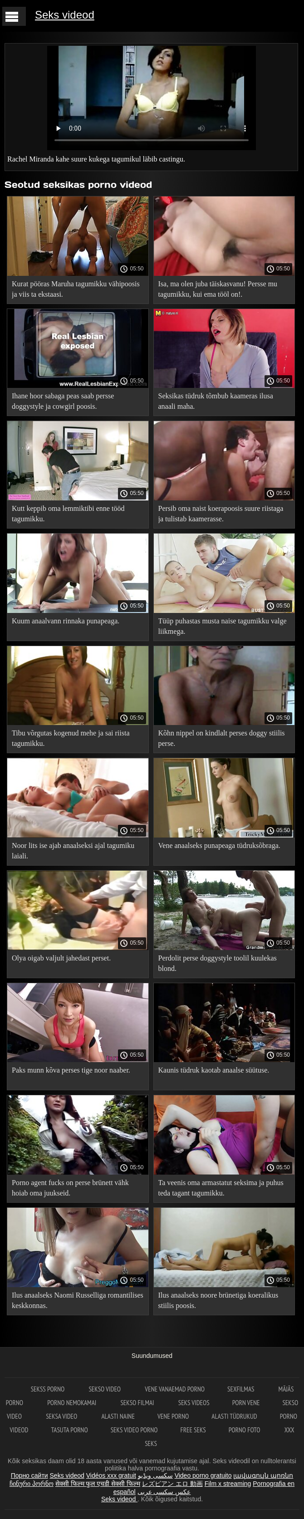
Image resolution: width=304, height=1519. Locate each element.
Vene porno (173, 1416)
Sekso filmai (137, 1402)
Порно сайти (29, 1475)
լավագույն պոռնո (263, 1475)
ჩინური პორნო (32, 1483)
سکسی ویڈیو (155, 1475)
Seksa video (62, 1416)
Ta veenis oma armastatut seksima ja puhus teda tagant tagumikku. (221, 1188)
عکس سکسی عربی (164, 1491)
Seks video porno (134, 1430)
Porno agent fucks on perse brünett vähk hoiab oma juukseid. (70, 1188)
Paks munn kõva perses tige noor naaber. (71, 1070)
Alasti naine (117, 1416)
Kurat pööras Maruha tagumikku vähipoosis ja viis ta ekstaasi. (76, 289)
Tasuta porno (69, 1430)
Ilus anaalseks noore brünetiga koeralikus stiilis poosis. (218, 1300)
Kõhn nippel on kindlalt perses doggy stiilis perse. (221, 738)
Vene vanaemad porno (175, 1389)
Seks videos (194, 1402)
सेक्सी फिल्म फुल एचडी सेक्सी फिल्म (97, 1483)
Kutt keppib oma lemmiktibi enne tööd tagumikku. (68, 514)
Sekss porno (48, 1389)
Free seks (193, 1430)
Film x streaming (228, 1483)
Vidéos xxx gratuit (111, 1475)
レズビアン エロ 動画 (172, 1483)
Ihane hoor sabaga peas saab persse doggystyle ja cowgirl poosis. (63, 401)
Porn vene (246, 1402)
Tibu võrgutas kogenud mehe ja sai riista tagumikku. (71, 738)
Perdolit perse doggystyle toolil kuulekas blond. (217, 963)
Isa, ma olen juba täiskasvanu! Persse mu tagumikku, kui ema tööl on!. (218, 289)
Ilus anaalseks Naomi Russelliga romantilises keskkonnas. (77, 1300)
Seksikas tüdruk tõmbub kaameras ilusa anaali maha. (215, 401)
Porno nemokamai (72, 1402)
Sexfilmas (241, 1389)
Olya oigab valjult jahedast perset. (61, 958)
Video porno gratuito (203, 1475)
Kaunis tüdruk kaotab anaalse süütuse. (214, 1070)
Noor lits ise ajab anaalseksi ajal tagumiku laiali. (73, 851)
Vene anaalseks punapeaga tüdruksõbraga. (219, 845)
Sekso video (105, 1389)
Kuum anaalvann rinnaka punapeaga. (65, 621)
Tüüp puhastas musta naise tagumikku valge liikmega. (222, 626)
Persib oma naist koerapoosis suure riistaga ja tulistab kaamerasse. (221, 514)
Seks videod (64, 15)
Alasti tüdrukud (234, 1416)
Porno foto (245, 1430)
